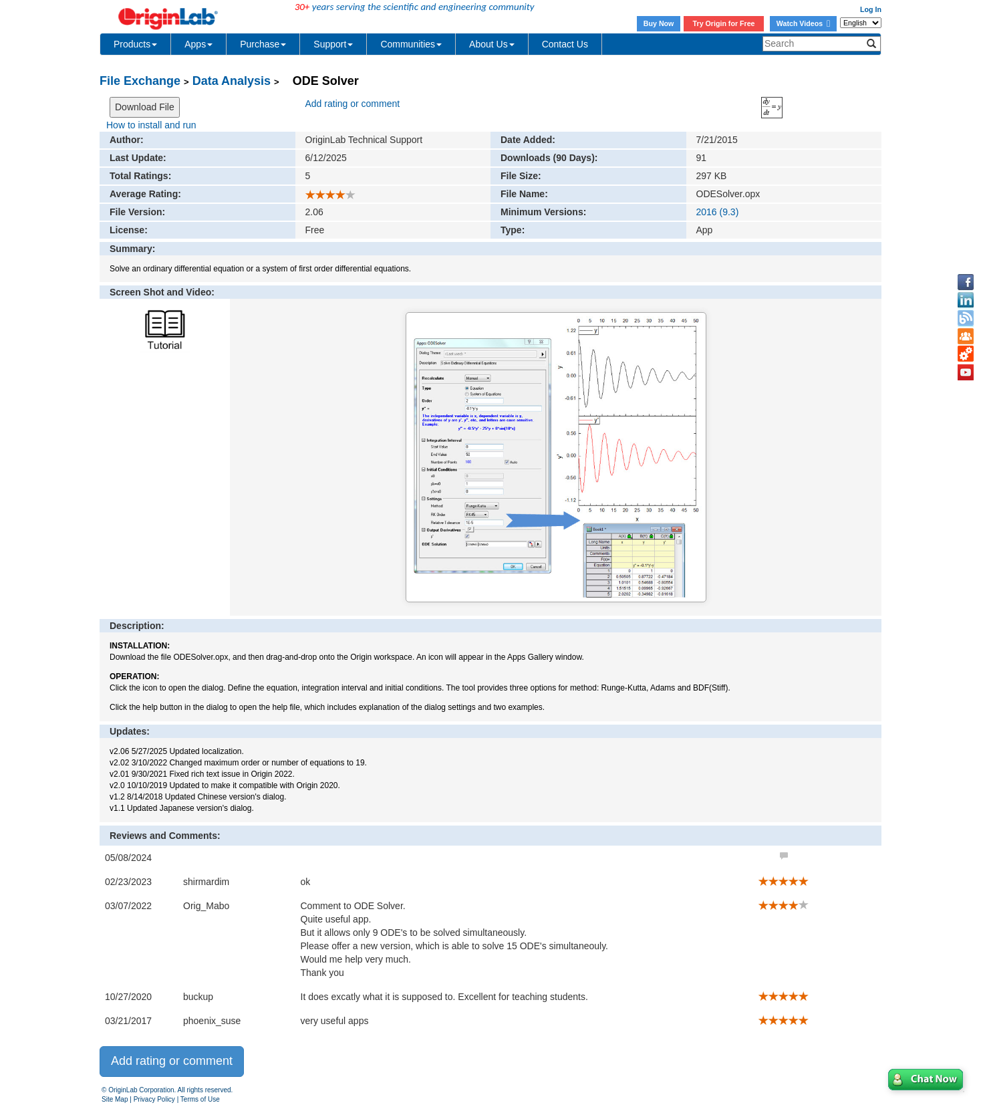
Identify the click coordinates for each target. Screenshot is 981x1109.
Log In (870, 9)
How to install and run (151, 125)
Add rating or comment (352, 103)
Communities (411, 44)
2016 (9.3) (717, 212)
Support (333, 44)
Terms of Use (200, 1099)
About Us (492, 44)
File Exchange (140, 81)
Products (135, 44)
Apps (198, 44)
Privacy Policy (154, 1099)
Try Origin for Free (724, 23)
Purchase (263, 44)
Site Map (115, 1099)
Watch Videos (803, 23)
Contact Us (565, 44)
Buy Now (659, 23)
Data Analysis (231, 81)
